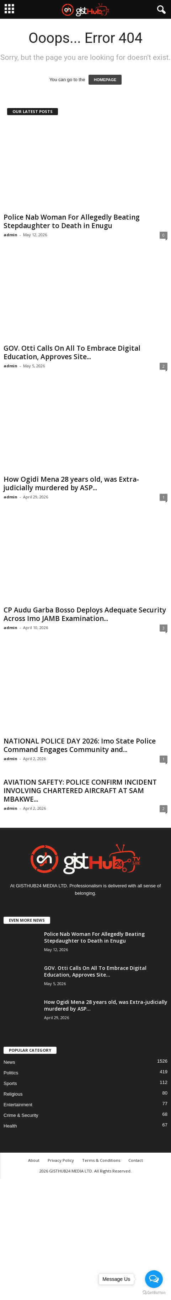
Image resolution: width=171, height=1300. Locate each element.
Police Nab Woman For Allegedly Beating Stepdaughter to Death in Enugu (72, 221)
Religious (13, 1094)
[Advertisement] (85, 1238)
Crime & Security (21, 1115)
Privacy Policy (61, 1160)
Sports (10, 1083)
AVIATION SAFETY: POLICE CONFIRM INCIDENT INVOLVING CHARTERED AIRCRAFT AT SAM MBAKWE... (80, 791)
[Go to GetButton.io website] (154, 1292)
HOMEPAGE (105, 80)
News (9, 1062)
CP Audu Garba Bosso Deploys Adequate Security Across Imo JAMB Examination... (85, 614)
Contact (135, 1160)
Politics (11, 1072)
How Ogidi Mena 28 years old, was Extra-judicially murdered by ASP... (71, 483)
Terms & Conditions (101, 1160)
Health (10, 1126)
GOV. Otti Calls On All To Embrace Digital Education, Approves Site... (72, 352)
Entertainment (18, 1104)
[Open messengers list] (154, 1279)
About (33, 1160)
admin (10, 234)
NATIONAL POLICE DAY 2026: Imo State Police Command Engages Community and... (80, 745)
